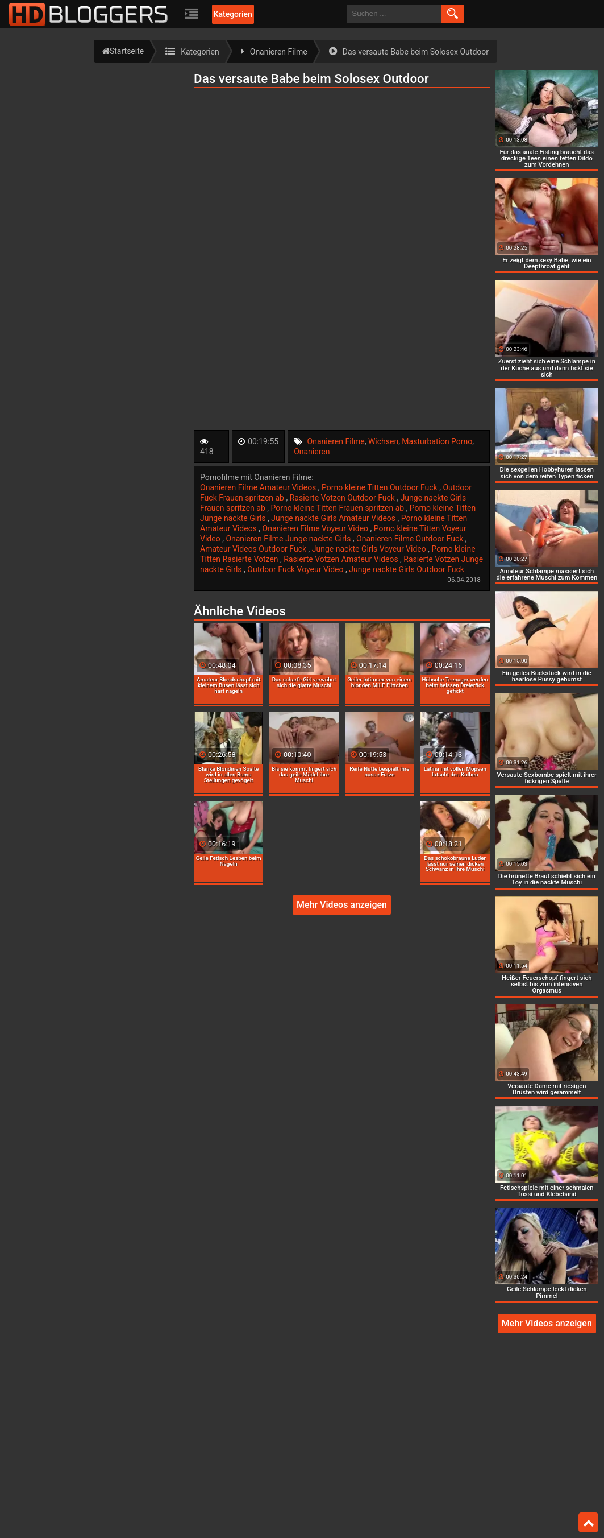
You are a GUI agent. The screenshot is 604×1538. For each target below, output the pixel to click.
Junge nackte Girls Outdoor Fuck (406, 569)
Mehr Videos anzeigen (342, 904)
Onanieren (312, 451)
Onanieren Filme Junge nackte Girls (289, 538)
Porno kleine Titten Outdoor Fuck (380, 487)
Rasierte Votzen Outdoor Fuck (343, 497)
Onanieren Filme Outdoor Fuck (410, 538)
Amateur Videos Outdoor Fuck (254, 548)
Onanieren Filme (336, 441)
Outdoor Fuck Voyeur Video (296, 569)
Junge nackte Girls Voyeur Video (370, 548)
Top (588, 1522)
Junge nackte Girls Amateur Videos (334, 518)
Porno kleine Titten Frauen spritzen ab (338, 507)
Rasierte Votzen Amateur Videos (342, 559)
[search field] (394, 14)
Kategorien (233, 14)
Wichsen (383, 441)
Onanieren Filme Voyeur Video (316, 528)
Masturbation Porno (437, 441)
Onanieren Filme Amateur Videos (259, 487)
